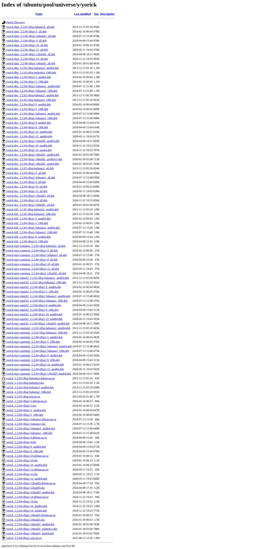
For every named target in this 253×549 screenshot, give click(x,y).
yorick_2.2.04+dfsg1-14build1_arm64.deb (30, 533)
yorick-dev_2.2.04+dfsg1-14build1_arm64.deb (32, 163)
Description (107, 13)
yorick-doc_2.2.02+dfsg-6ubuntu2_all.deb (30, 168)
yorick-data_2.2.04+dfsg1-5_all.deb (26, 31)
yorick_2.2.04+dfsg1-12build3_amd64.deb (30, 492)
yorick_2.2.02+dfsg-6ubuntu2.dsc (25, 382)
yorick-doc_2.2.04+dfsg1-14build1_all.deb (30, 204)
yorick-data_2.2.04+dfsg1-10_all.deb (27, 45)
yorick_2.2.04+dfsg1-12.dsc (22, 474)
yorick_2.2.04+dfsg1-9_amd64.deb (26, 446)
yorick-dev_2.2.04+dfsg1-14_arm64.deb (29, 150)
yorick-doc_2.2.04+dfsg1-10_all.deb (26, 186)
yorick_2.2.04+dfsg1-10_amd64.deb (26, 465)
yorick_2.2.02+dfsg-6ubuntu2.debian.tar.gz (30, 378)
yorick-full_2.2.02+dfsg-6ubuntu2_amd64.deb (32, 209)
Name (38, 13)
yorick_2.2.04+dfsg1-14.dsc (22, 501)
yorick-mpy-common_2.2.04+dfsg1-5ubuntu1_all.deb (36, 255)
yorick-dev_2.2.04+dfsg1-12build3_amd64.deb (32, 141)
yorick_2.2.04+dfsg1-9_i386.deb (24, 451)
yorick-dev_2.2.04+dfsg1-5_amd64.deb (28, 104)
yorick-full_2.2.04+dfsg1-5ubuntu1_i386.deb (31, 232)
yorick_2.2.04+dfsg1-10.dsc (22, 460)
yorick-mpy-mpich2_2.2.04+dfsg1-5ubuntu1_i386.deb (37, 300)
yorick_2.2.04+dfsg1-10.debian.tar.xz (27, 455)
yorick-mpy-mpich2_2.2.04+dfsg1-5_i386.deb (32, 291)
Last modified (82, 13)
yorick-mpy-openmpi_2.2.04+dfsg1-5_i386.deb (33, 341)
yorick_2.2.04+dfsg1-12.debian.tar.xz (27, 469)
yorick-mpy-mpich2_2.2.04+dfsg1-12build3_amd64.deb (38, 323)
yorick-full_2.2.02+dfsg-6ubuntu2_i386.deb (31, 214)
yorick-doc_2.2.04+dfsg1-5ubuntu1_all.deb (30, 177)
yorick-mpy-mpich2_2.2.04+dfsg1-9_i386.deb (32, 309)
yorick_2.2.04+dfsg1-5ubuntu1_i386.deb (29, 433)
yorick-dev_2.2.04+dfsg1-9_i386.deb (27, 127)
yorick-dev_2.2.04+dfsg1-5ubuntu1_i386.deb (31, 118)
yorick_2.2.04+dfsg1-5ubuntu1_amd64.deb (30, 428)
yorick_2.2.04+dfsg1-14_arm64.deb (26, 510)
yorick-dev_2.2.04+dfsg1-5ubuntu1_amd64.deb (33, 113)
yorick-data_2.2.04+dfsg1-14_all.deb (27, 58)
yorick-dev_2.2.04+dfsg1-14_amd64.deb (29, 145)
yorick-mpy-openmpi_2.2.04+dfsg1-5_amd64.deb (34, 337)
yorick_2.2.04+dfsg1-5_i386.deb (24, 414)
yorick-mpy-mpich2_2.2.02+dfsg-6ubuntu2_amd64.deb (37, 277)
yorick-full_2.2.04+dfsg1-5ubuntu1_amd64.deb (33, 227)
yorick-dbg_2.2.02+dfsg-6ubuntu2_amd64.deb (32, 68)
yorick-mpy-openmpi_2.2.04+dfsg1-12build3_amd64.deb (38, 373)
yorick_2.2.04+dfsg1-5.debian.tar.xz (26, 401)
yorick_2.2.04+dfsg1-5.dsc (21, 405)
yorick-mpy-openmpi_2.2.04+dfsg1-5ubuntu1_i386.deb (37, 350)
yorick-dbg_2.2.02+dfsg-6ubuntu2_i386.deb (31, 72)
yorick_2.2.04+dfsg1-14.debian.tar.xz (27, 496)
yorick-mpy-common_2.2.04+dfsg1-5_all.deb (32, 250)
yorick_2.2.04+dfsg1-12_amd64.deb (26, 478)
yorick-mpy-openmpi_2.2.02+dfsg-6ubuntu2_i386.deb (37, 332)
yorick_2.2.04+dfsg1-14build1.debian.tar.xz (31, 515)
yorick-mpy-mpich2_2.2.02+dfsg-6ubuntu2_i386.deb (36, 282)
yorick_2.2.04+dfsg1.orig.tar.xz (24, 538)
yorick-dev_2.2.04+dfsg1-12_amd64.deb (29, 136)
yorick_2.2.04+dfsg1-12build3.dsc (25, 487)
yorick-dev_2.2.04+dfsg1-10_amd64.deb (29, 131)
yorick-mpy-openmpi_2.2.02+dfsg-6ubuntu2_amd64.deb (38, 328)
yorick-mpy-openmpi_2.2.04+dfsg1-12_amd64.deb (35, 369)
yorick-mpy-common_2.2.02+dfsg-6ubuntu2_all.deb (35, 245)
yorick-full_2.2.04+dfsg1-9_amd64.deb (28, 236)
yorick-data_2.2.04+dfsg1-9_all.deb (26, 40)
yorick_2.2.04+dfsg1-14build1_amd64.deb (30, 524)
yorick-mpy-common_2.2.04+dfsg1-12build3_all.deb (36, 273)
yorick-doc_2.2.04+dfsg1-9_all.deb (26, 182)
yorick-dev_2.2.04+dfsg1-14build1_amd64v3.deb (34, 159)
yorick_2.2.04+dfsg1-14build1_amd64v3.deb (31, 528)
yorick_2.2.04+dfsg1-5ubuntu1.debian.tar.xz (31, 419)
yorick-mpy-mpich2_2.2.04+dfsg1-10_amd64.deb (34, 314)
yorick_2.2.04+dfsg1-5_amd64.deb (26, 410)
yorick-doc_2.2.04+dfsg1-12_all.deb (26, 191)
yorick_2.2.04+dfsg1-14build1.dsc (25, 519)
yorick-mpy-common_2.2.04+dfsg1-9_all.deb (32, 259)
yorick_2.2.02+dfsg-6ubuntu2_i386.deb (28, 392)
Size (96, 13)
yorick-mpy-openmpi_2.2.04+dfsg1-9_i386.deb (33, 360)
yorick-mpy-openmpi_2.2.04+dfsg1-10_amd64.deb (35, 364)
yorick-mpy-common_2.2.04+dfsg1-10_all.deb (32, 264)
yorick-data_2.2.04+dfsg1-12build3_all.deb (30, 54)
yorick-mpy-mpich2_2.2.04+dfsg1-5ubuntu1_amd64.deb (38, 296)
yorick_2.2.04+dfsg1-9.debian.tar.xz (26, 437)
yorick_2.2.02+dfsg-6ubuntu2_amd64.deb (30, 387)
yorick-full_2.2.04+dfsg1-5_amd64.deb (28, 218)
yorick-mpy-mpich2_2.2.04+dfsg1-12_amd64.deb (34, 319)
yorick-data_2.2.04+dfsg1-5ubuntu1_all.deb (31, 36)
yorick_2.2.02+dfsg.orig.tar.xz (23, 396)
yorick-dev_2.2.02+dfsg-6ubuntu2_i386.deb (31, 99)
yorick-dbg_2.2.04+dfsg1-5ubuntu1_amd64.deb (33, 86)
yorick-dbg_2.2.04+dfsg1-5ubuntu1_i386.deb (31, 90)
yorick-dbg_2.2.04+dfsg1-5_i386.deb (27, 81)
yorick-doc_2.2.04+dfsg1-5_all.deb (26, 172)
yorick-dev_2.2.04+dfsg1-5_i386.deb (27, 109)
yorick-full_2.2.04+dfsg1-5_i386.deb (27, 223)
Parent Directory (15, 22)
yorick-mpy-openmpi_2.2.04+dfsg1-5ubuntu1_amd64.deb (39, 346)
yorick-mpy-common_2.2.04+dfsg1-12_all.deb (32, 268)
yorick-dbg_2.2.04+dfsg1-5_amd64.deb (28, 77)
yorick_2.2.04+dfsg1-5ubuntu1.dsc (26, 423)
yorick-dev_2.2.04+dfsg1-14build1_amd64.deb (32, 154)
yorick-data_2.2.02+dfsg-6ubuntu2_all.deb (30, 26)
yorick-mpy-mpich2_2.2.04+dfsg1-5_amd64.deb (33, 287)
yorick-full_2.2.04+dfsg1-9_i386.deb (27, 241)
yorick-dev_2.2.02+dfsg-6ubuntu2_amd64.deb (32, 95)
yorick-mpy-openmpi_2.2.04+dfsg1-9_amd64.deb (34, 355)
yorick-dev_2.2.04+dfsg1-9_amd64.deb (28, 122)
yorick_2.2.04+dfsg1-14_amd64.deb (26, 506)
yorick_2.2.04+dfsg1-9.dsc (21, 442)
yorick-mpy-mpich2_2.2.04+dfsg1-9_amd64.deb (33, 305)
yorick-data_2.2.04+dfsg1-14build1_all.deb (30, 63)
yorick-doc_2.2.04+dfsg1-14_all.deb (26, 200)
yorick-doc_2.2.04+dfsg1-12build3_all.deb (30, 195)
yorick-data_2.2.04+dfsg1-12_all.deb (27, 49)
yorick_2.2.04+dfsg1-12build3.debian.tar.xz (31, 483)
